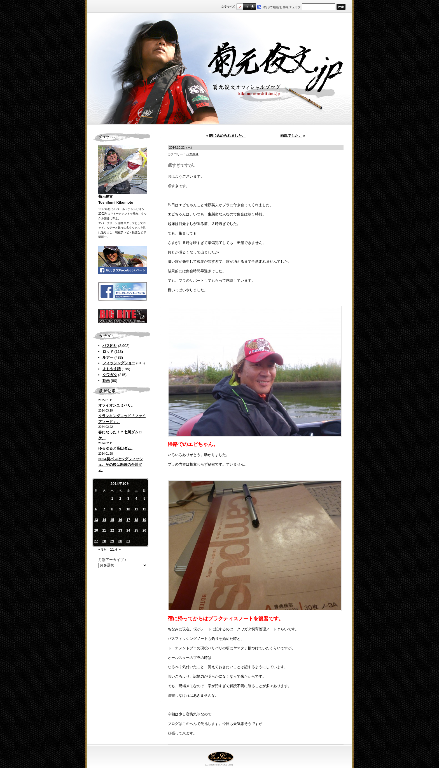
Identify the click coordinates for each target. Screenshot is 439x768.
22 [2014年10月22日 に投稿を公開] (112, 530)
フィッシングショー (118, 363)
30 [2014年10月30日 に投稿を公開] (120, 541)
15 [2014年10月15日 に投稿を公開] (112, 520)
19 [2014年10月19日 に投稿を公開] (144, 520)
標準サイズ (239, 6)
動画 (106, 381)
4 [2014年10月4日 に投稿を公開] (136, 499)
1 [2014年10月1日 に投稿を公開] (112, 499)
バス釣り (109, 346)
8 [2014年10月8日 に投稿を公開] (112, 509)
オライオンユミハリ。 (116, 405)
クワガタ (109, 375)
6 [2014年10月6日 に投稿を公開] (96, 509)
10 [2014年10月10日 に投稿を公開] (128, 509)
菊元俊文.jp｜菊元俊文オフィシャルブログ (219, 69)
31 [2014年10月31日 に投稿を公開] (128, 541)
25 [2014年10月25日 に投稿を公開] (136, 530)
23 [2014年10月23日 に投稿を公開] (120, 530)
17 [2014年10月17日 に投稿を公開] (128, 520)
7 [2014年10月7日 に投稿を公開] (104, 509)
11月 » (115, 549)
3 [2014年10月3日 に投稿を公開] (128, 499)
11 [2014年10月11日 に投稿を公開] (136, 509)
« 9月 (102, 549)
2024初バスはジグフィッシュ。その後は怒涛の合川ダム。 (120, 465)
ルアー (107, 357)
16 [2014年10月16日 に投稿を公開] (120, 520)
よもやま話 (111, 369)
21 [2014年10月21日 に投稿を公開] (104, 530)
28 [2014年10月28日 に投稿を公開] (104, 541)
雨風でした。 (291, 135)
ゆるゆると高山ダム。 (116, 448)
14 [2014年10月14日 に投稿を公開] (104, 520)
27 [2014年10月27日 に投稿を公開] (96, 541)
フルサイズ (252, 6)
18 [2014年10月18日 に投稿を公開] (136, 520)
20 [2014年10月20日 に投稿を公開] (96, 530)
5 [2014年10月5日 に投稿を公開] (144, 499)
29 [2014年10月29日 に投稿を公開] (112, 541)
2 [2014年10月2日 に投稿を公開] (120, 499)
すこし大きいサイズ (246, 6)
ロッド (107, 351)
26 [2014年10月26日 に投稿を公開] (144, 530)
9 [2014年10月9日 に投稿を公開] (120, 509)
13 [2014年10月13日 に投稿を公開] (96, 520)
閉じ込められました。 (227, 135)
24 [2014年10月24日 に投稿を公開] (128, 530)
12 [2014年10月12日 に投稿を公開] (144, 509)
